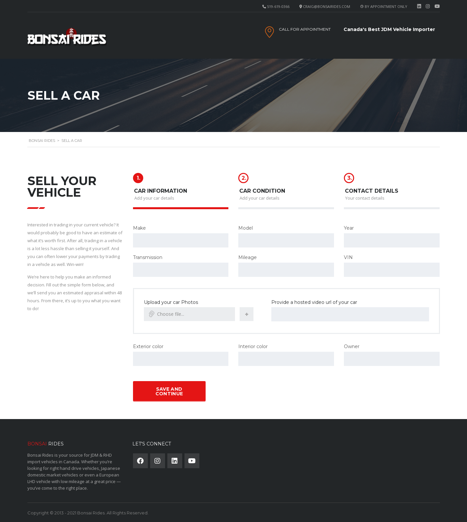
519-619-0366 (278, 6)
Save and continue (169, 390)
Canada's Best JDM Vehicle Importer (389, 29)
